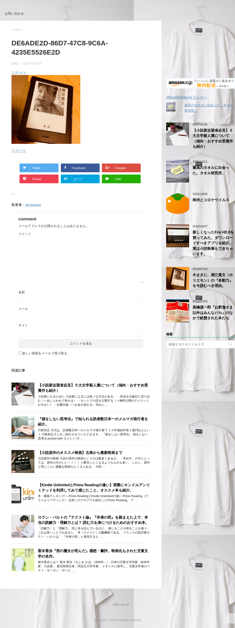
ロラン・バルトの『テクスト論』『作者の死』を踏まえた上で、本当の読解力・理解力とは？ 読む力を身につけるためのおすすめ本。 (93, 520)
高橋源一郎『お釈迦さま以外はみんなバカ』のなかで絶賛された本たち (213, 312)
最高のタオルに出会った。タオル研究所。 (211, 170)
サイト (23, 325)
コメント (24, 234)
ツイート (18, 72)
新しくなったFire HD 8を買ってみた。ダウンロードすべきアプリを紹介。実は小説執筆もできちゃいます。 (213, 243)
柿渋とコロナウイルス (211, 200)
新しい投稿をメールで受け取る (44, 353)
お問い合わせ (14, 13)
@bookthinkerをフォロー (186, 97)
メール (23, 309)
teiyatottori (33, 205)
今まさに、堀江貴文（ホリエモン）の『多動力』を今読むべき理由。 (213, 280)
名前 (21, 292)
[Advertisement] (200, 49)
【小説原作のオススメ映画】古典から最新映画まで (80, 453)
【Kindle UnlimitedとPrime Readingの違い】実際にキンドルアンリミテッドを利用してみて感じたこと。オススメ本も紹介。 (94, 487)
